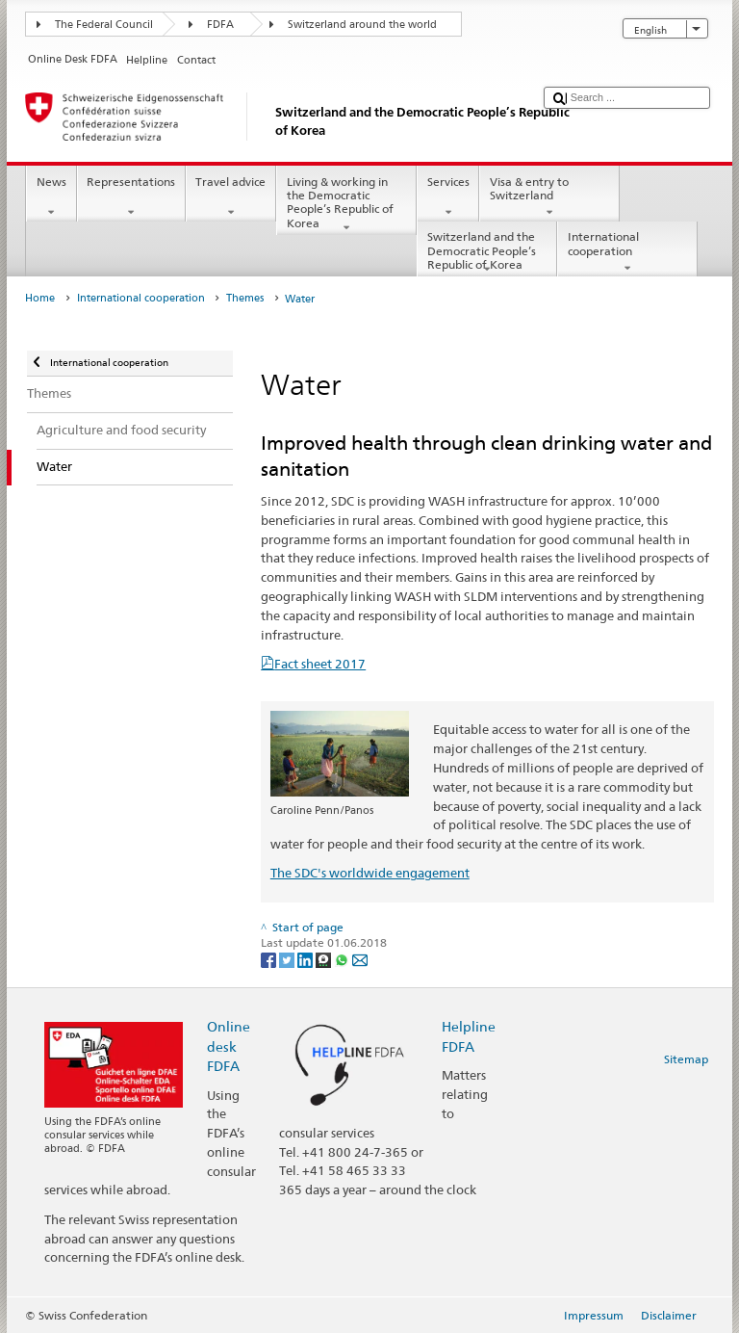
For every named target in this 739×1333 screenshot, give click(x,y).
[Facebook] (270, 959)
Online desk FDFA (228, 1045)
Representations (131, 197)
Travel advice (231, 197)
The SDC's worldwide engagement (370, 872)
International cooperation (627, 252)
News (51, 197)
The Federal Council (104, 24)
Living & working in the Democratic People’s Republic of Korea (346, 204)
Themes (245, 298)
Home (40, 298)
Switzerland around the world (362, 24)
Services (448, 197)
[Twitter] (288, 959)
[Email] (360, 959)
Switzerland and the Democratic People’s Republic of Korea (487, 252)
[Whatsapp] (343, 959)
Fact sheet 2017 (320, 663)
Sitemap (686, 1059)
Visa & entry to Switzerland (549, 197)
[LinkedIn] (306, 959)
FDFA (220, 24)
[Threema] (325, 959)
